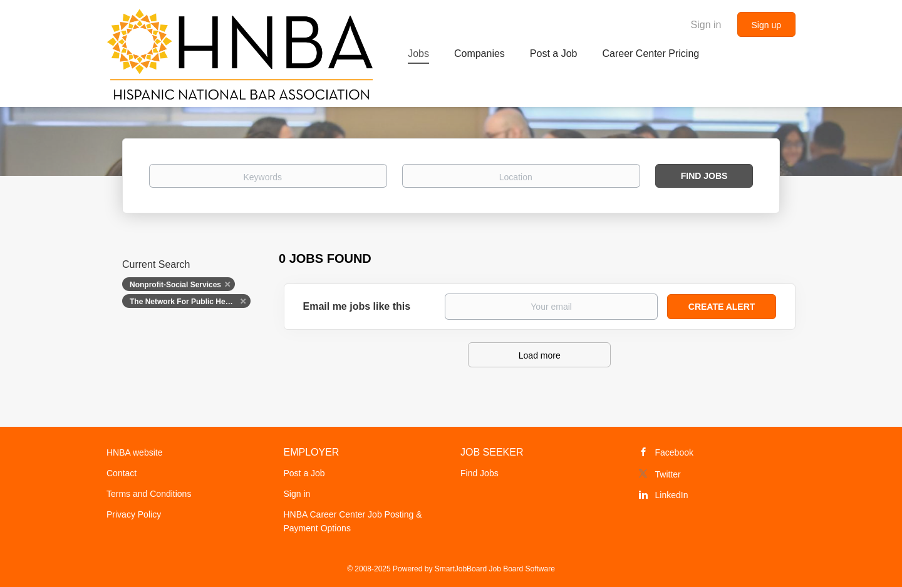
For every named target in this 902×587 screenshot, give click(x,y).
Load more (540, 355)
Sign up (766, 25)
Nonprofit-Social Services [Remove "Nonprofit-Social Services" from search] (175, 284)
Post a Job (304, 473)
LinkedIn (671, 495)
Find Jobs (704, 176)
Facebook (674, 452)
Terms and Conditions (148, 494)
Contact (121, 473)
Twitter (668, 474)
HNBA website (134, 452)
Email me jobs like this (357, 306)
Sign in (706, 24)
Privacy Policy (133, 514)
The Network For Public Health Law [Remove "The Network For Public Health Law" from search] (190, 301)
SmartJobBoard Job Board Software (495, 568)
